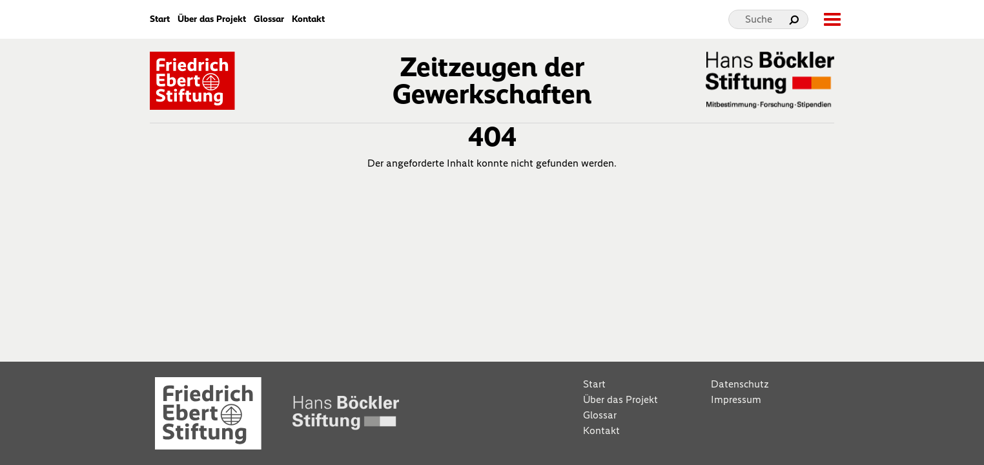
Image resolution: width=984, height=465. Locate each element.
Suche (758, 19)
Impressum (736, 399)
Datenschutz (740, 384)
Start (160, 19)
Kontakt (308, 19)
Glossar (269, 19)
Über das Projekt (212, 19)
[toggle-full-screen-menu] (831, 19)
